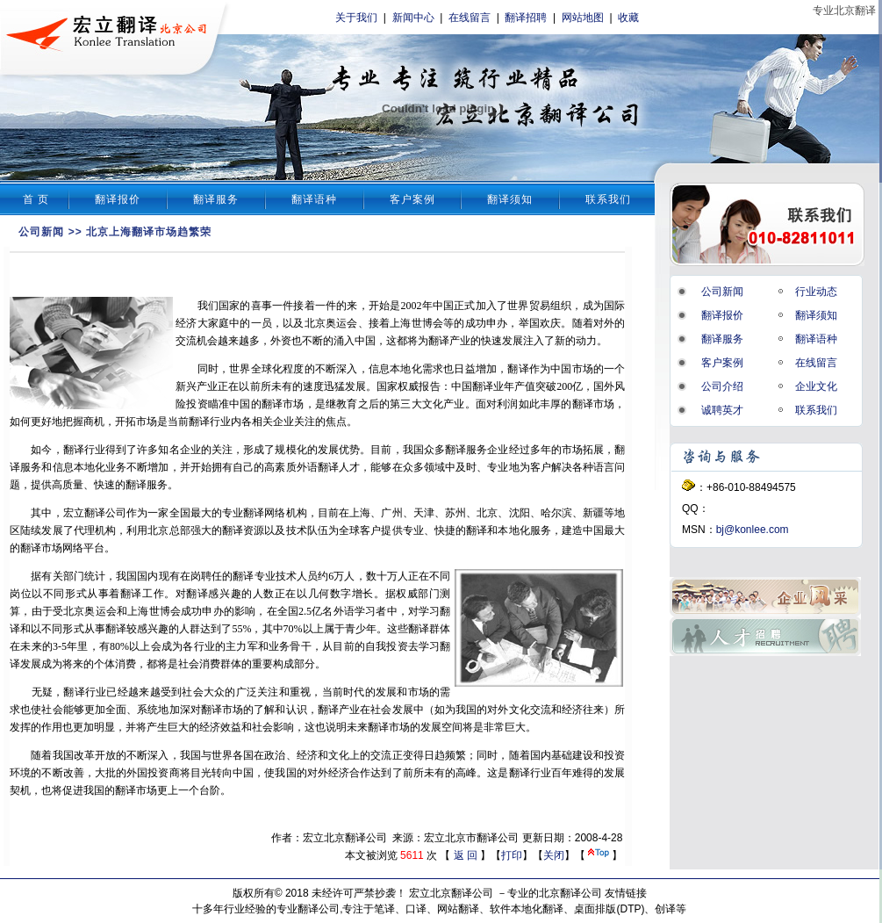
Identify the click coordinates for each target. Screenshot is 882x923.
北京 (315, 323)
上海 (400, 323)
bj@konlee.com (752, 529)
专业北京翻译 (844, 10)
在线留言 (469, 17)
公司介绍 (722, 386)
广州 (391, 513)
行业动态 (816, 291)
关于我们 (356, 17)
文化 (432, 404)
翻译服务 (216, 199)
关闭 (553, 855)
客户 (540, 467)
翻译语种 (314, 199)
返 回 (465, 855)
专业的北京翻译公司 (554, 893)
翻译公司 (105, 513)
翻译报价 (117, 199)
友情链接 (626, 893)
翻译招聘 (526, 17)
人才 (349, 467)
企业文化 (816, 386)
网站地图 (583, 17)
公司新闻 (41, 232)
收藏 (628, 17)
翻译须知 (510, 199)
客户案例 (412, 199)
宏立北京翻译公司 (451, 893)
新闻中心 (413, 17)
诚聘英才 (722, 410)
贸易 (539, 305)
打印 (511, 855)
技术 (296, 530)
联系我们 (608, 199)
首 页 (36, 199)
